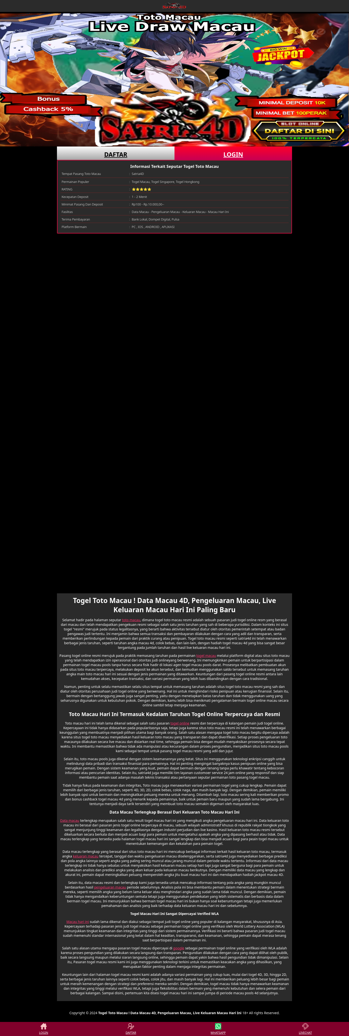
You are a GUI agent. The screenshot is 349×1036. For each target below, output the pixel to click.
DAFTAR (115, 154)
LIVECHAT (305, 1029)
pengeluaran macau (110, 887)
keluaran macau (85, 856)
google (178, 948)
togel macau (206, 655)
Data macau (69, 820)
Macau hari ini (77, 921)
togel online (179, 723)
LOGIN (233, 154)
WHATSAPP (218, 1029)
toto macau (131, 620)
